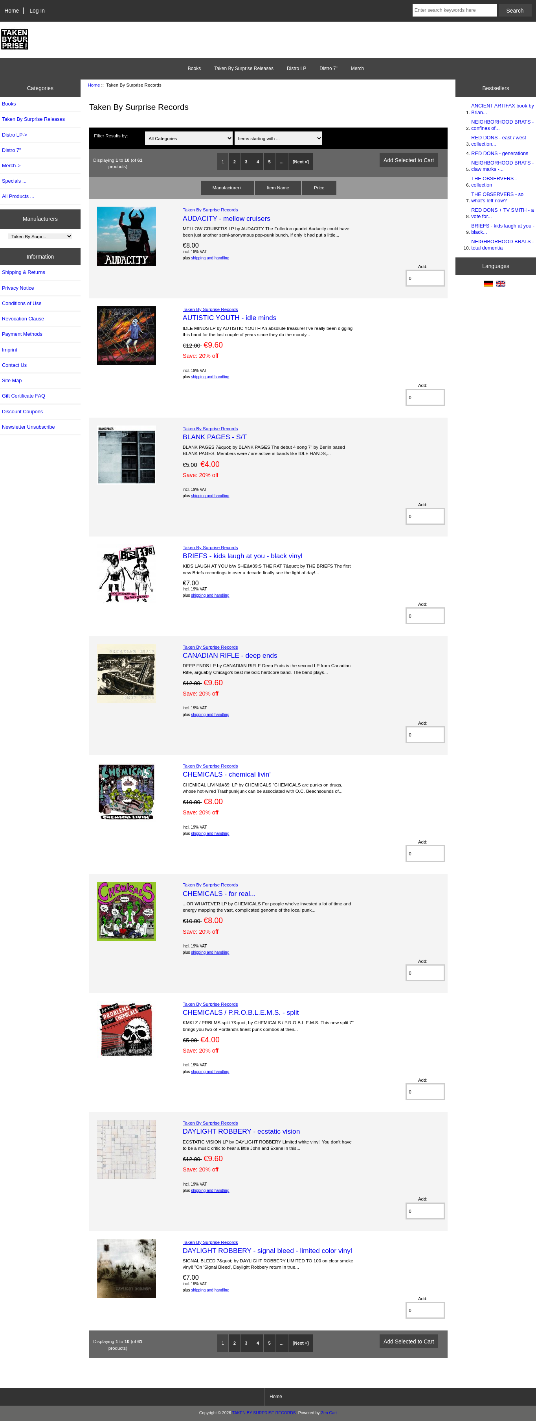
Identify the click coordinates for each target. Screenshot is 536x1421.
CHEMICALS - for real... (219, 893)
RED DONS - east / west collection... (498, 141)
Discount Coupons (22, 411)
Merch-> (11, 165)
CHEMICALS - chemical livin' (227, 774)
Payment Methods (22, 334)
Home (11, 10)
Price (319, 187)
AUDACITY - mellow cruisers (226, 218)
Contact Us (14, 365)
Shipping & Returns (23, 272)
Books (194, 68)
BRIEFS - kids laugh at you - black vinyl (242, 556)
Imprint (9, 350)
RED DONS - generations (499, 153)
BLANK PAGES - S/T (215, 437)
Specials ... (14, 181)
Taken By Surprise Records (210, 209)
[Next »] (301, 161)
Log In (37, 10)
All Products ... (18, 196)
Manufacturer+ (227, 187)
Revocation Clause (23, 319)
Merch (357, 68)
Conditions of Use (22, 303)
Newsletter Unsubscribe (28, 427)
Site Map (12, 380)
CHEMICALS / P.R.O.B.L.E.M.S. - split (241, 1012)
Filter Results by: (111, 135)
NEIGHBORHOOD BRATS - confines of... (502, 125)
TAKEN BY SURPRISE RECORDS (264, 1413)
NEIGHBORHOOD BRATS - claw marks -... (502, 166)
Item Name (278, 187)
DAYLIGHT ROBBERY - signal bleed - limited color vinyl (267, 1250)
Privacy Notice (18, 288)
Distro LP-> (14, 135)
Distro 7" (328, 68)
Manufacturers (40, 219)
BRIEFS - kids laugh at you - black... (502, 229)
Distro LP (296, 68)
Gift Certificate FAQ (23, 396)
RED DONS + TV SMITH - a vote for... (502, 213)
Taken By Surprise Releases (244, 68)
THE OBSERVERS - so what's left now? (497, 197)
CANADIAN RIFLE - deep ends (230, 655)
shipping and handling (210, 258)
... (281, 161)
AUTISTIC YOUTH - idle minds (229, 318)
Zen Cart (329, 1413)
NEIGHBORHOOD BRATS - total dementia (502, 245)
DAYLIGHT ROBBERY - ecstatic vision (241, 1131)
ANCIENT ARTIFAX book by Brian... (502, 109)
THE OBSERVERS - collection (494, 182)
